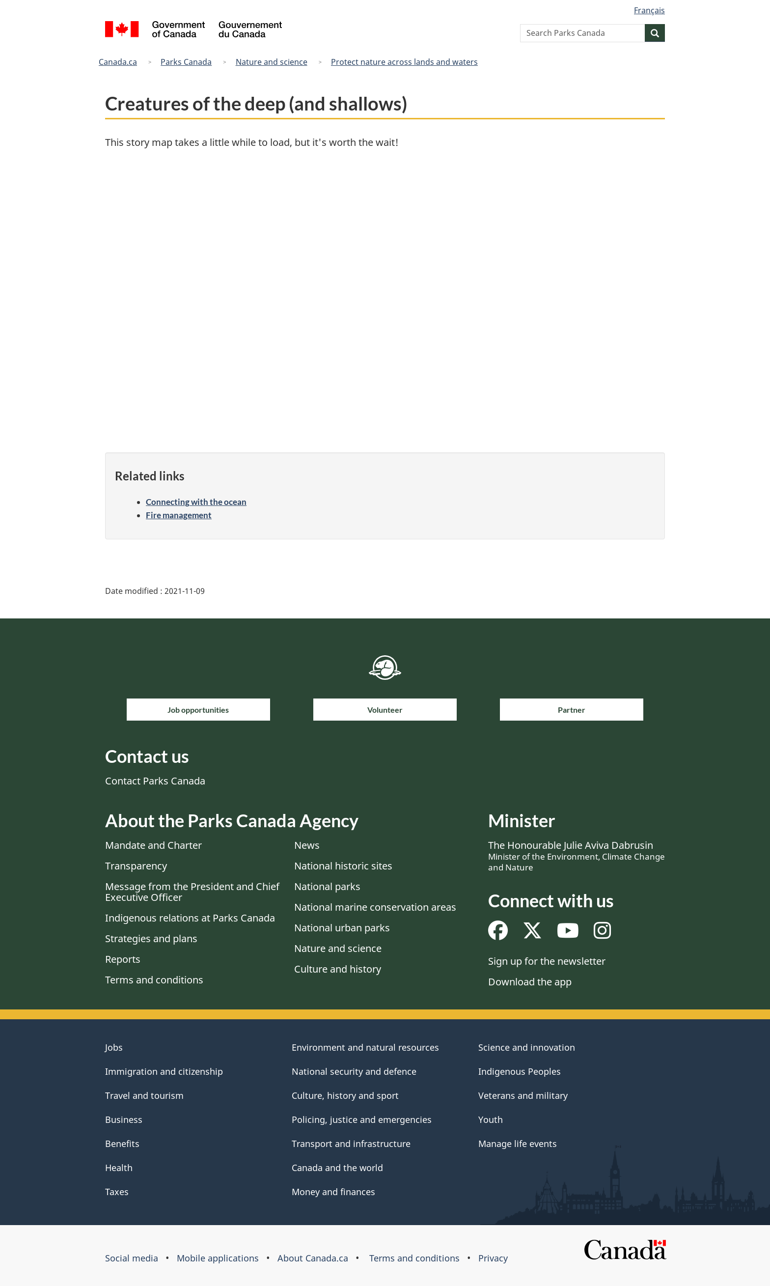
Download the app (530, 981)
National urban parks (342, 927)
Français (649, 10)
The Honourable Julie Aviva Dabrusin (576, 856)
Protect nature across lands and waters (404, 61)
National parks (327, 886)
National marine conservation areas (375, 907)
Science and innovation (526, 1047)
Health (119, 1168)
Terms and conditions (154, 979)
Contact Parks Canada (155, 780)
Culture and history (337, 969)
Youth (490, 1119)
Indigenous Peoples (519, 1071)
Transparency (136, 865)
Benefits (122, 1143)
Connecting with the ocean (196, 502)
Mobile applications (218, 1258)
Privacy (493, 1258)
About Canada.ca (312, 1258)
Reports (122, 959)
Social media (131, 1258)
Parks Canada (186, 61)
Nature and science (271, 61)
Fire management (179, 515)
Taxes (117, 1192)
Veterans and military (523, 1095)
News (307, 845)
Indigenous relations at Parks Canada (190, 917)
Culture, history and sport (345, 1095)
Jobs (114, 1047)
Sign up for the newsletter (546, 961)
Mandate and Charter (153, 845)
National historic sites (343, 865)
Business (123, 1119)
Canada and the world (337, 1168)
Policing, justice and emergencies (362, 1119)
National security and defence (354, 1071)
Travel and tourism (144, 1095)
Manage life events (517, 1143)
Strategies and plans (151, 938)
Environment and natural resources (365, 1047)
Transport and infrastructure (351, 1143)
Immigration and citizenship (164, 1071)
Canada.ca (118, 61)
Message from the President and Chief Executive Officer (192, 892)
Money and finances (333, 1192)
